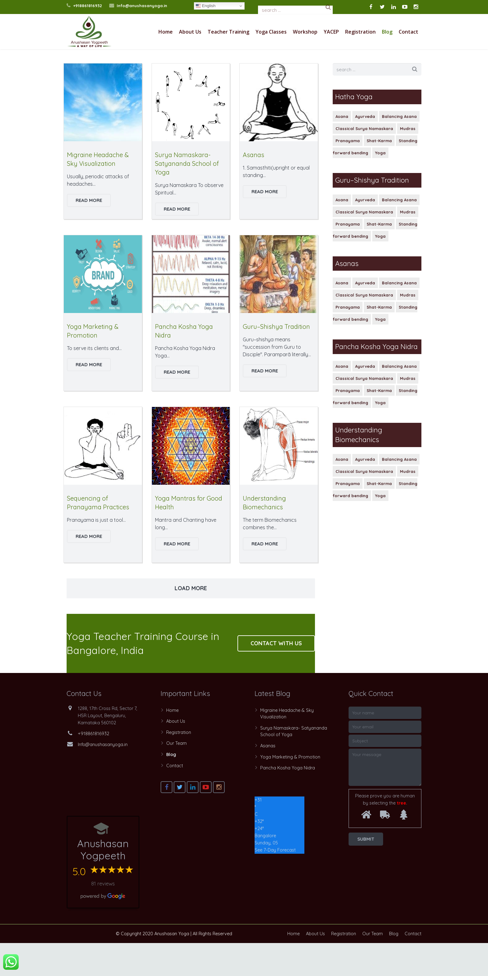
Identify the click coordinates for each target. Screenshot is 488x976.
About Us (175, 754)
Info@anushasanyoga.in (142, 5)
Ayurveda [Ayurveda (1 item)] (365, 149)
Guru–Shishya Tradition (276, 359)
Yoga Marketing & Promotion (290, 790)
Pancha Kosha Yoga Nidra (287, 801)
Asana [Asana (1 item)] (342, 149)
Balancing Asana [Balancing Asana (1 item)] (399, 149)
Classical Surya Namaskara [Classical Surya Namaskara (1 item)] (364, 161)
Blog (171, 787)
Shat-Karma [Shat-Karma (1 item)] (379, 173)
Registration (178, 765)
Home (396, 64)
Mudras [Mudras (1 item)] (407, 161)
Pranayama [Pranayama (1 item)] (348, 173)
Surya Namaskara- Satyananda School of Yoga (187, 196)
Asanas (253, 188)
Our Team (176, 776)
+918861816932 (87, 5)
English (205, 5)
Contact (174, 798)
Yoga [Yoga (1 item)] (380, 185)
